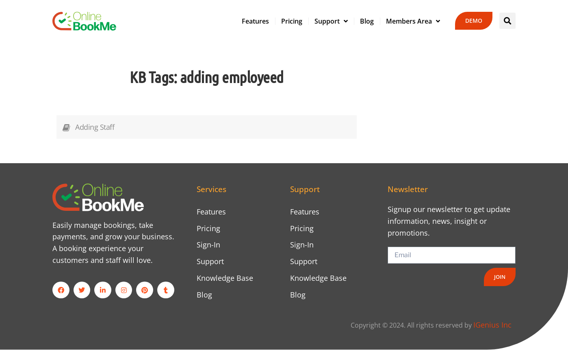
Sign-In (208, 245)
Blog (367, 21)
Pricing (291, 21)
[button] (507, 21)
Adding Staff (94, 127)
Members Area (413, 21)
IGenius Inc (492, 325)
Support (331, 21)
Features (255, 21)
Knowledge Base (225, 278)
